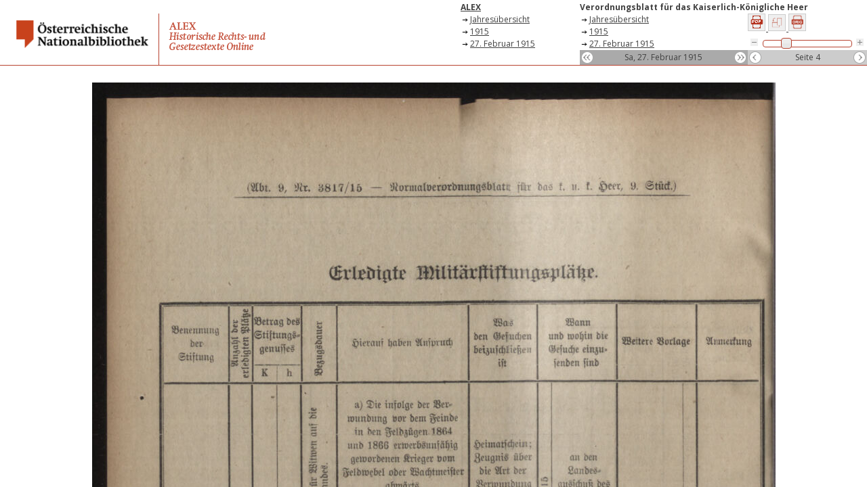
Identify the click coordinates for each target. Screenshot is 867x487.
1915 (479, 31)
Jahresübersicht (500, 19)
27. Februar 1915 (502, 43)
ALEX (471, 7)
